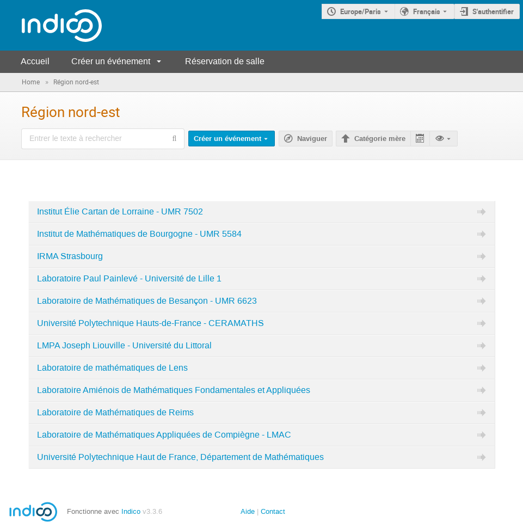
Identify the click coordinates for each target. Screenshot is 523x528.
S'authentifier (493, 11)
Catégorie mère (379, 139)
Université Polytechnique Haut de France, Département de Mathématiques (180, 457)
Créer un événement (110, 61)
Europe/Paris (360, 11)
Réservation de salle (224, 61)
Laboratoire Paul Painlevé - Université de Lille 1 (129, 278)
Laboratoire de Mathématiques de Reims (115, 412)
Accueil (35, 61)
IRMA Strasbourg (70, 256)
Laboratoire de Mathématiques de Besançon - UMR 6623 (147, 301)
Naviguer (312, 139)
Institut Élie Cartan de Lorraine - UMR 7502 (120, 211)
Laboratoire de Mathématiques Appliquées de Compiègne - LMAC (164, 434)
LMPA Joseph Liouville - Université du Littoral (124, 345)
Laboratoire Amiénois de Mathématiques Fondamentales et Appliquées (173, 390)
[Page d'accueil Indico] (51, 25)
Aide (248, 511)
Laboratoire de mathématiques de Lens (112, 368)
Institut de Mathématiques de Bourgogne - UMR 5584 (139, 234)
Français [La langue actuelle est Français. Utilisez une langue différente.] (426, 11)
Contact (273, 511)
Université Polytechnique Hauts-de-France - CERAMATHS (150, 323)
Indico (130, 511)
